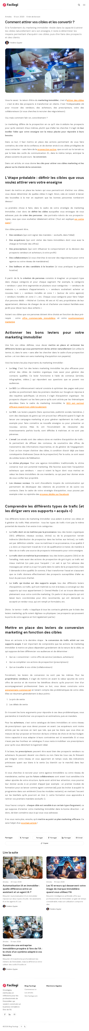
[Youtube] (14, 1014)
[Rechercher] (79, 5)
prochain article (29, 823)
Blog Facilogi (13, 1026)
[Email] (79, 838)
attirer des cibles (75, 100)
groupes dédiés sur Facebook (54, 494)
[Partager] (24, 838)
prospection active (46, 149)
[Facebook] (5, 1014)
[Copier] (44, 843)
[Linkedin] (10, 1014)
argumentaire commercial (18, 690)
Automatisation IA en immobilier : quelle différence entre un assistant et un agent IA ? (21, 889)
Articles (8, 16)
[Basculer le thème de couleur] (23, 1026)
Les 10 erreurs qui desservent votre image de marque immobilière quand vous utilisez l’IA (66, 889)
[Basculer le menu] (84, 5)
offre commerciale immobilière (39, 318)
